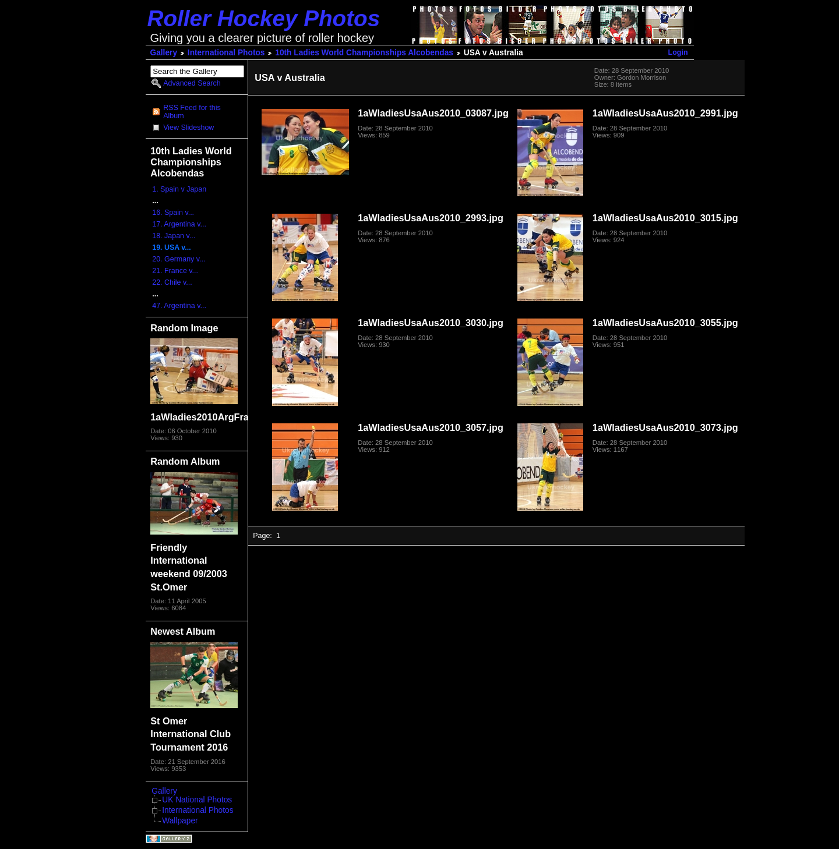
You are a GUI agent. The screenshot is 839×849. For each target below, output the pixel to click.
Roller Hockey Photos (263, 18)
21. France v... (175, 271)
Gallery (164, 52)
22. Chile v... (172, 282)
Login (678, 52)
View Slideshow (188, 127)
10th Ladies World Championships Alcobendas (364, 52)
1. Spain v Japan (179, 189)
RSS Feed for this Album (191, 112)
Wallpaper (180, 820)
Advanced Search (191, 83)
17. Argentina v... (179, 224)
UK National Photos (197, 799)
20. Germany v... (178, 259)
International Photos (226, 52)
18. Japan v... (173, 236)
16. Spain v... (173, 212)
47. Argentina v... (179, 306)
